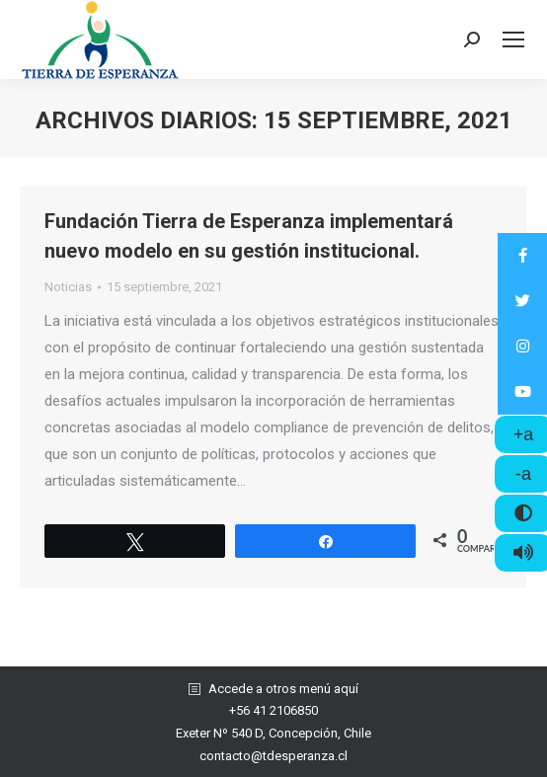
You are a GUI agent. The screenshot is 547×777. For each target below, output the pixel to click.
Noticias (68, 286)
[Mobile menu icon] (513, 39)
